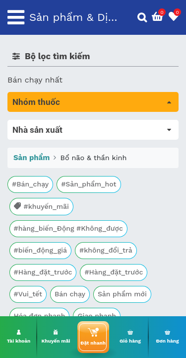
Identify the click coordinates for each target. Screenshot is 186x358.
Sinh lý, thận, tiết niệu (49, 193)
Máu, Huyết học (37, 139)
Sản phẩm (31, 313)
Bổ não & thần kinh (49, 179)
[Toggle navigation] (15, 17)
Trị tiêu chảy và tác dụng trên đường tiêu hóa (86, 159)
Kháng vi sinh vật (40, 235)
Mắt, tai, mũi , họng (44, 249)
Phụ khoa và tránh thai (51, 221)
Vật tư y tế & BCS (40, 263)
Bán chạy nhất (34, 80)
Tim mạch (26, 207)
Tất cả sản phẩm (39, 125)
